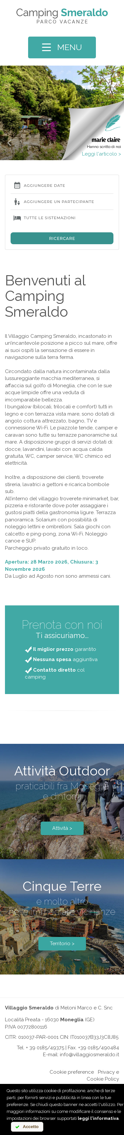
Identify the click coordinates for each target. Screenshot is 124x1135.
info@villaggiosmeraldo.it (89, 1055)
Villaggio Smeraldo (29, 1008)
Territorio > (62, 943)
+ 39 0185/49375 (45, 1048)
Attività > (62, 828)
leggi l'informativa (98, 1118)
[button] (9, 142)
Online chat (34, 1072)
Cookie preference (72, 1072)
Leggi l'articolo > (101, 154)
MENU (62, 47)
